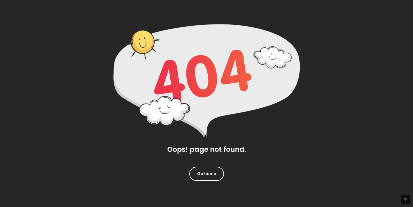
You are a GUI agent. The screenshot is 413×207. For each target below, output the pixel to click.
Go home (206, 174)
